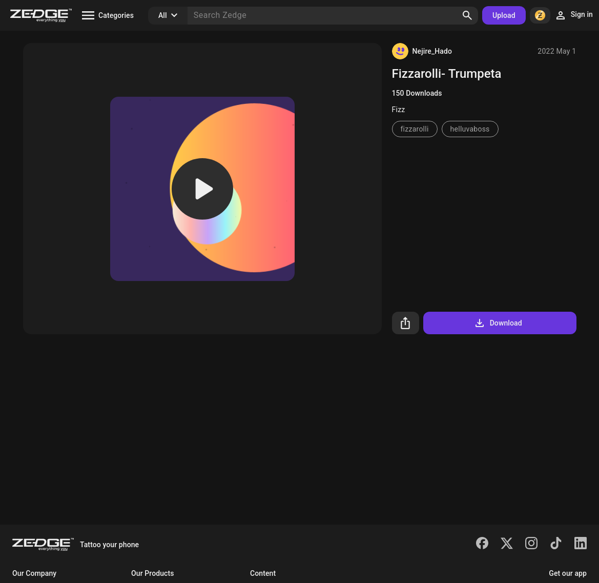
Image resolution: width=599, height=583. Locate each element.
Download (497, 323)
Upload (503, 15)
